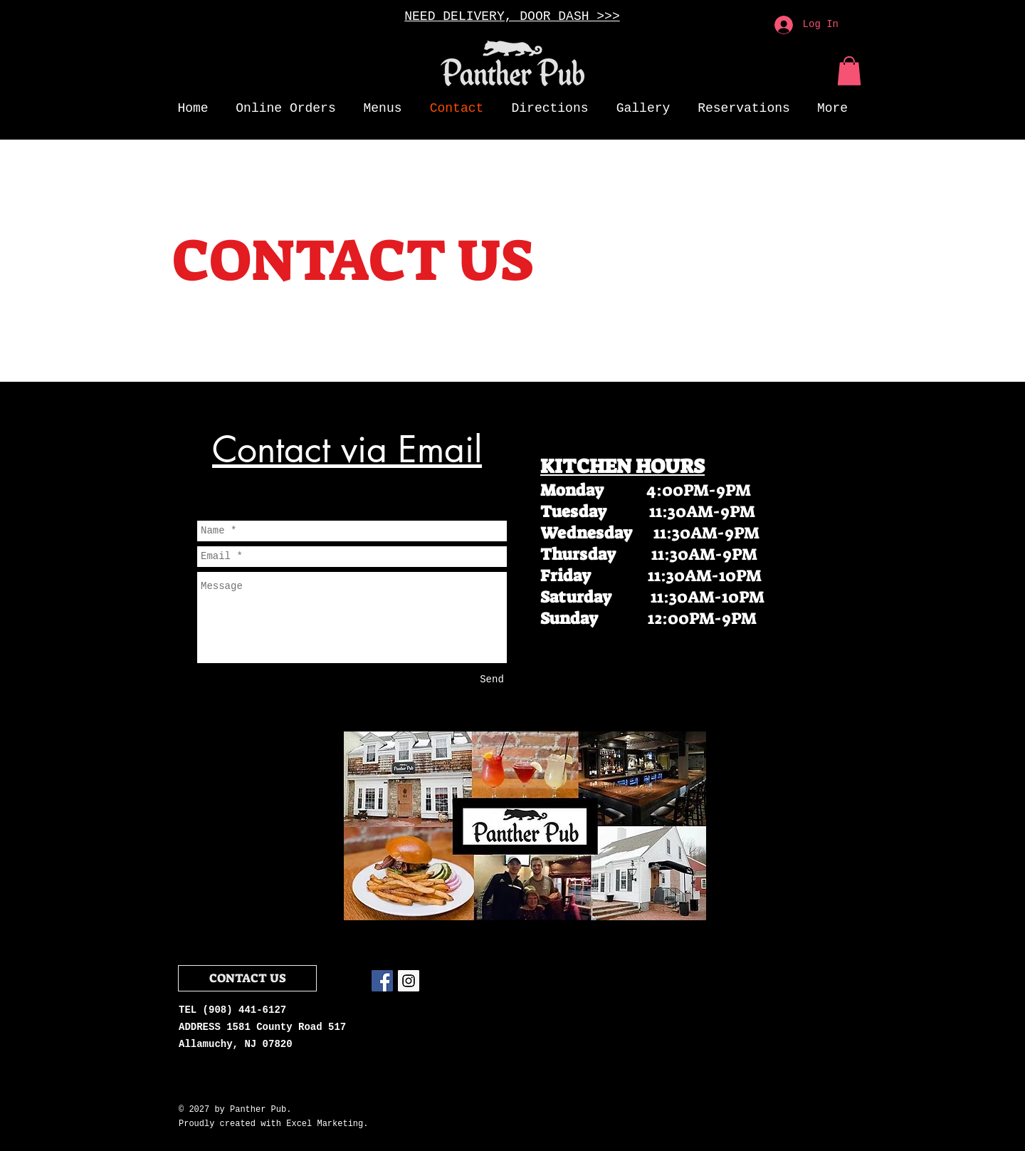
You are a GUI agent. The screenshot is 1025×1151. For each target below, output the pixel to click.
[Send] (492, 680)
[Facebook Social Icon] (382, 980)
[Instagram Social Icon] (408, 980)
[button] (849, 70)
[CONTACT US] (247, 978)
